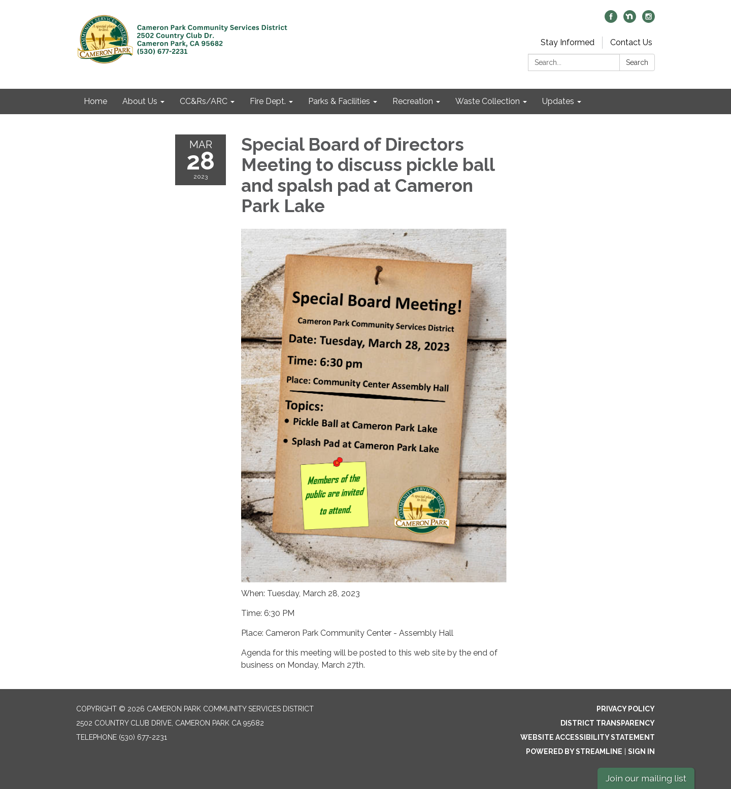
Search (637, 62)
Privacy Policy (625, 709)
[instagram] (648, 20)
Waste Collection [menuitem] (487, 101)
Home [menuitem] (95, 101)
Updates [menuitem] (558, 101)
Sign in (641, 751)
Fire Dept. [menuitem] (268, 101)
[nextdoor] (629, 20)
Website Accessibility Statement (587, 737)
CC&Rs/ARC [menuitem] (203, 101)
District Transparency (607, 723)
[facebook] (611, 20)
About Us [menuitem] (139, 101)
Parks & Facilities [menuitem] (339, 101)
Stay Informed (567, 42)
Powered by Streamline (574, 751)
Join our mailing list (646, 778)
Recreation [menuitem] (412, 101)
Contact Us (631, 42)
